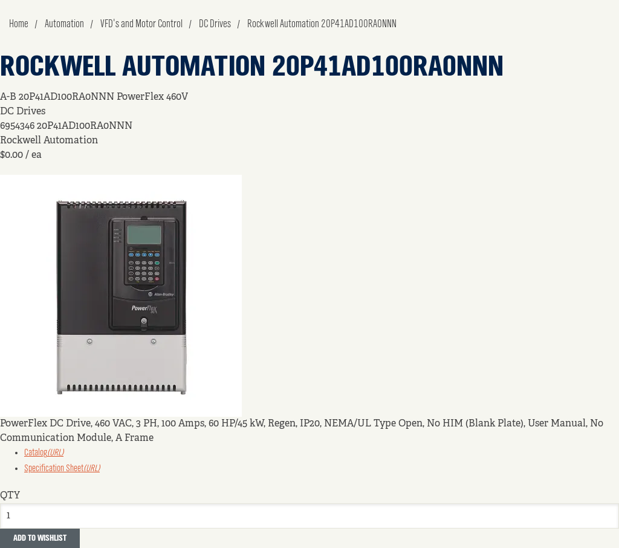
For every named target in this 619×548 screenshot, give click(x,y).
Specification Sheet (62, 469)
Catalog (43, 453)
